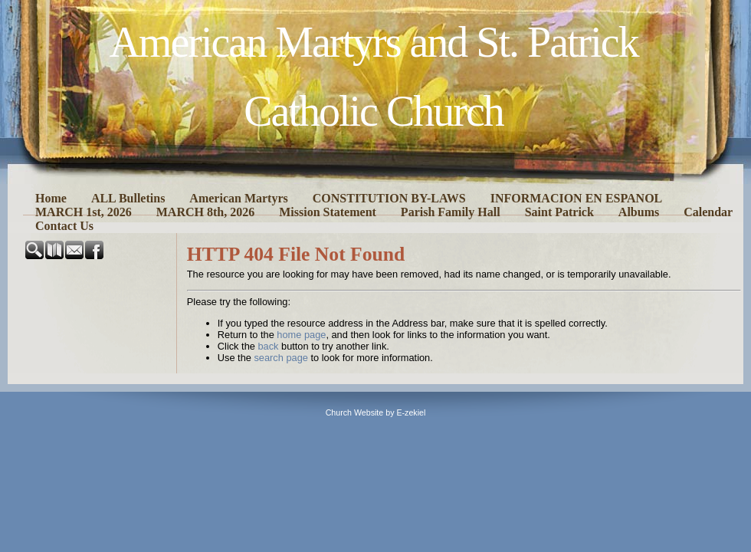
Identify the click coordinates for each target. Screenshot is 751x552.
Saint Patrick (559, 212)
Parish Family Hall (450, 212)
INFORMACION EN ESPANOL (576, 198)
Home (51, 198)
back (267, 346)
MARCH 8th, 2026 (205, 212)
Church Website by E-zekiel (376, 412)
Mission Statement (327, 212)
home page (301, 334)
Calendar (708, 212)
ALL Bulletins (128, 198)
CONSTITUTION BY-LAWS (389, 198)
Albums (638, 212)
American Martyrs (238, 198)
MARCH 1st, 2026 (83, 212)
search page (280, 357)
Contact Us (64, 225)
